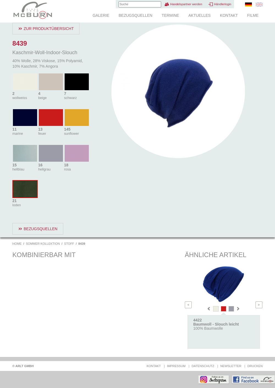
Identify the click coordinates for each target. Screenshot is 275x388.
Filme (252, 15)
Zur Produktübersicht (49, 28)
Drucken (255, 366)
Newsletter (230, 366)
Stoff (69, 243)
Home (17, 243)
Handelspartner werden (186, 4)
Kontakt (229, 15)
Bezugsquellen (135, 15)
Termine (170, 15)
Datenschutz (203, 366)
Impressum (176, 366)
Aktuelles (199, 15)
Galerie (101, 15)
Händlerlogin (222, 4)
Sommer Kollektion (43, 243)
